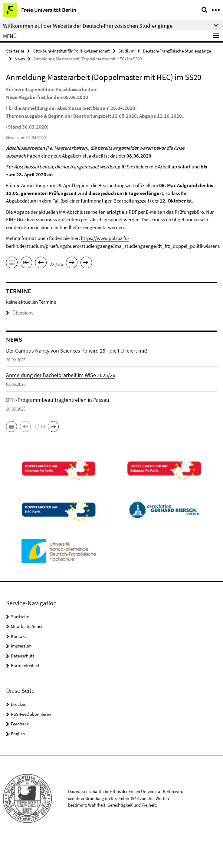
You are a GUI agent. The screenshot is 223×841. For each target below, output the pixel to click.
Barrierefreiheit (25, 665)
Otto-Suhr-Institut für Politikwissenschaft (71, 51)
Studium (126, 51)
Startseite (15, 51)
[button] (11, 426)
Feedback (20, 724)
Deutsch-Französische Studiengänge (177, 51)
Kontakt (18, 636)
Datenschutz (22, 656)
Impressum (21, 646)
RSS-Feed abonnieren (31, 714)
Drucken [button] (18, 704)
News (20, 59)
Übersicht (19, 312)
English (18, 734)
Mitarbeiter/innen (27, 626)
